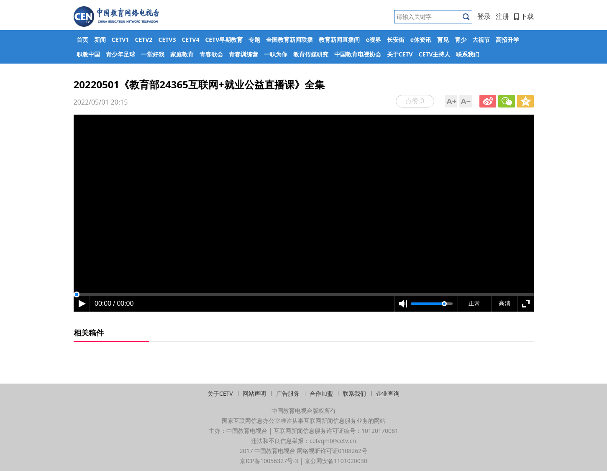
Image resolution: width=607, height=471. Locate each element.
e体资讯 (420, 40)
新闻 (100, 40)
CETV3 (167, 40)
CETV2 (143, 40)
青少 (460, 40)
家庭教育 (182, 54)
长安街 (396, 40)
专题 (254, 40)
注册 (502, 16)
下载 (524, 16)
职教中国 (88, 54)
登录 (484, 16)
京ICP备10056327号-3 (269, 461)
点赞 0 (414, 100)
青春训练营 (243, 54)
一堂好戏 (152, 54)
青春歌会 (211, 54)
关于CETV (400, 54)
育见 (443, 40)
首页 (82, 40)
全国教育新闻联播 (289, 40)
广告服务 (288, 393)
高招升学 (507, 40)
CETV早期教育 (224, 40)
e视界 (373, 40)
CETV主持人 (434, 54)
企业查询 (388, 393)
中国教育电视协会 (357, 54)
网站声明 (254, 393)
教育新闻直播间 (339, 40)
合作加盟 (321, 393)
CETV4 (190, 40)
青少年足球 (120, 54)
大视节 (481, 40)
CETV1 (120, 40)
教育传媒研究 (310, 54)
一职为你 (275, 54)
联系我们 (467, 54)
